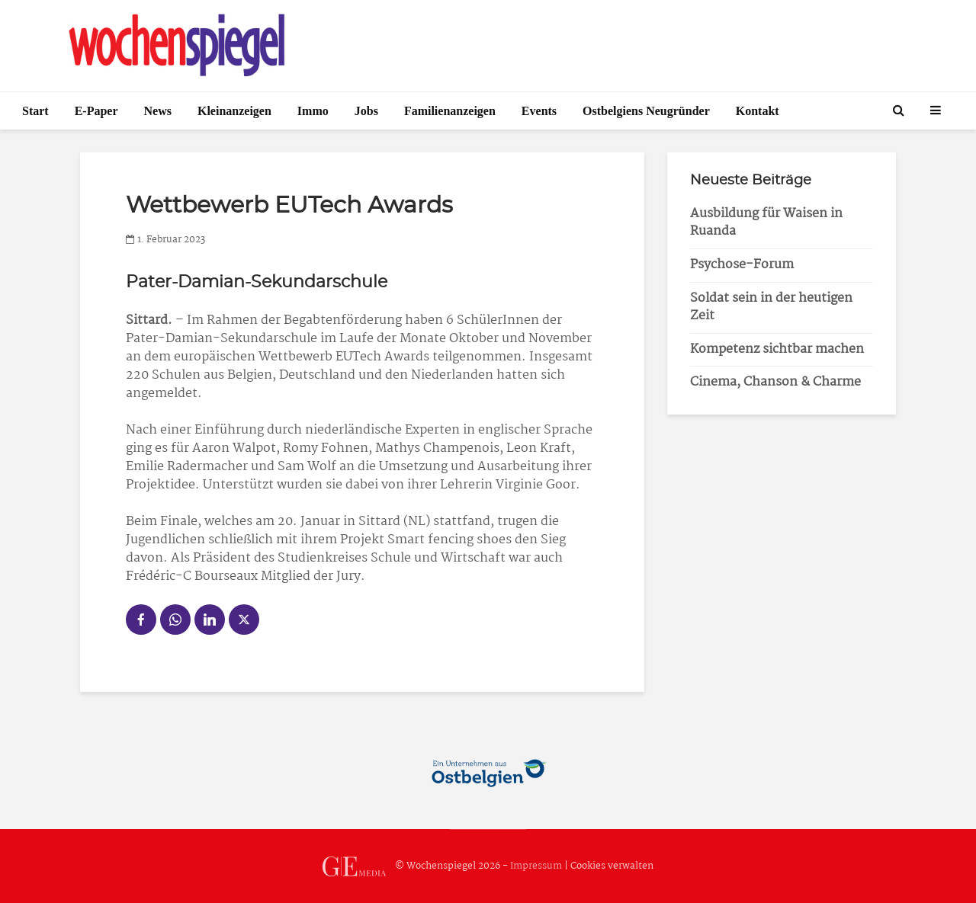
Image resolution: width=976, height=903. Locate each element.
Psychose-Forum (742, 265)
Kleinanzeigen (234, 110)
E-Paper (96, 110)
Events (539, 110)
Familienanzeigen (450, 110)
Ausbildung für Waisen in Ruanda (766, 222)
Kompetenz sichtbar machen (777, 349)
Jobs (366, 110)
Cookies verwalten (611, 866)
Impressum (536, 866)
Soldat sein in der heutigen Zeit (771, 307)
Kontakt (757, 110)
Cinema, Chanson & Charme (775, 382)
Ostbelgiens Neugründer (646, 110)
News (158, 110)
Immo (313, 110)
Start (35, 110)
